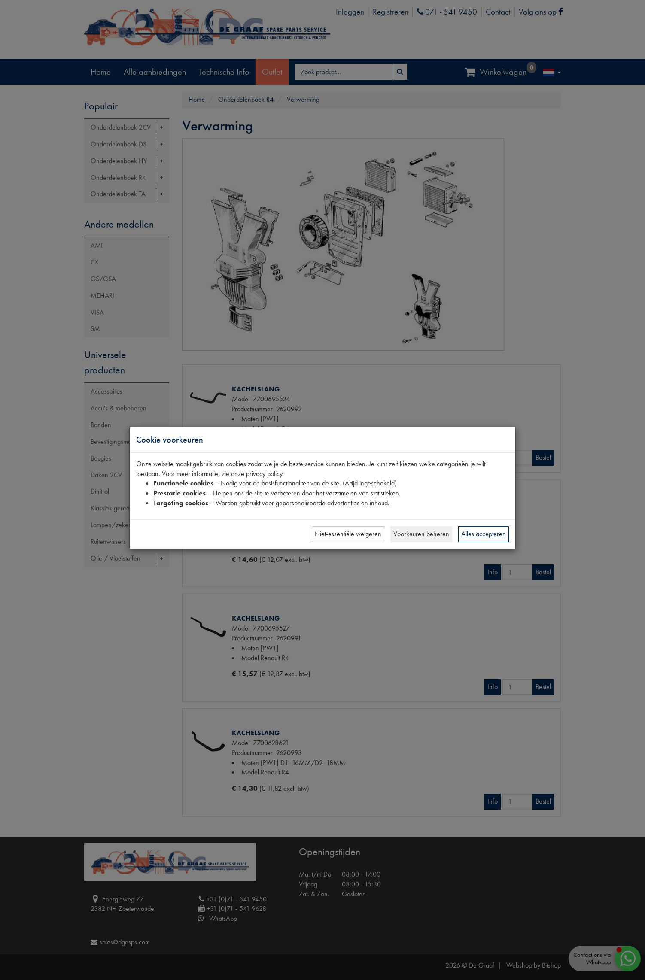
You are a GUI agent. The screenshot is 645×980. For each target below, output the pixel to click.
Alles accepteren (483, 533)
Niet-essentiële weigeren (348, 533)
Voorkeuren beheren (421, 533)
